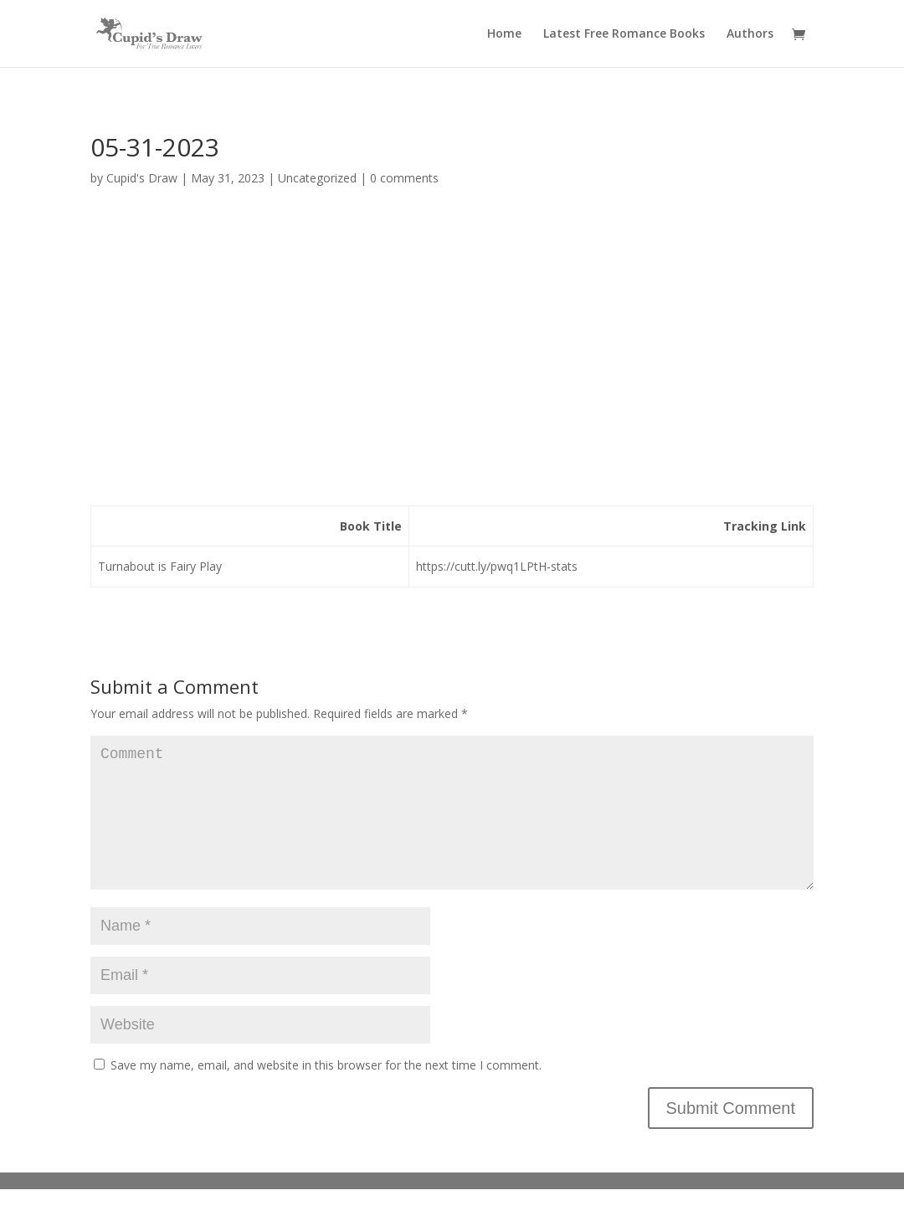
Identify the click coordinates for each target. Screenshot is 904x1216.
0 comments (404, 178)
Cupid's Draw (141, 178)
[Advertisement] (452, 352)
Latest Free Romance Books (624, 34)
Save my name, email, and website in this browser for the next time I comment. (326, 1092)
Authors (750, 34)
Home (504, 34)
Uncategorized (317, 178)
